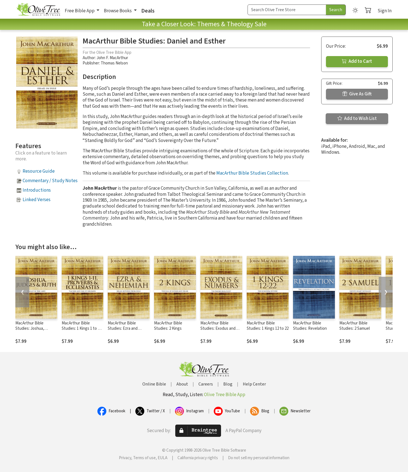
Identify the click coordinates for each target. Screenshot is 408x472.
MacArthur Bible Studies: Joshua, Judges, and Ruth (30, 328)
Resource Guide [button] (39, 171)
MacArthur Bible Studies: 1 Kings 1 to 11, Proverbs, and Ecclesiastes (82, 331)
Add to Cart (357, 61)
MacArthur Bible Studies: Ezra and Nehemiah (123, 328)
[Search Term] (287, 9)
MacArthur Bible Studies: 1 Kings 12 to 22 (268, 325)
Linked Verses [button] (37, 199)
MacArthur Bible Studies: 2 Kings (168, 325)
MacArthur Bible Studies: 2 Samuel (354, 325)
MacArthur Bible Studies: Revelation (310, 325)
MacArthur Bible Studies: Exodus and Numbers (218, 328)
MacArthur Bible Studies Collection (252, 173)
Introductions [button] (37, 190)
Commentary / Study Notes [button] (50, 180)
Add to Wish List (357, 118)
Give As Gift (357, 94)
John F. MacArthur (112, 58)
